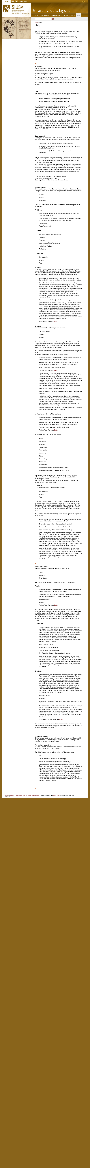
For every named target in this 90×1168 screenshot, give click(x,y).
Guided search (45, 15)
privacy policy (36, 795)
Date (55, 321)
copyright (12, 795)
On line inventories (69, 15)
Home (36, 15)
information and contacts (23, 795)
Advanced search (57, 15)
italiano (21, 1)
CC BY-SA (56, 795)
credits (7, 795)
